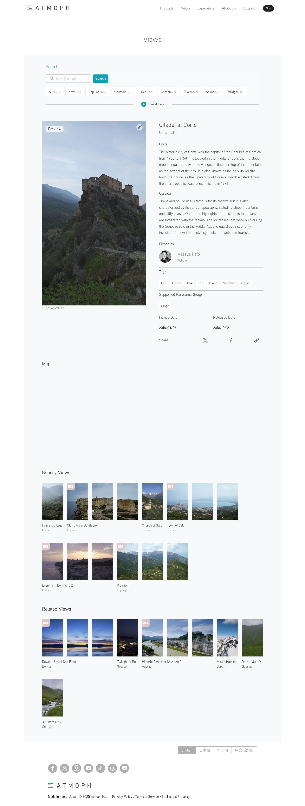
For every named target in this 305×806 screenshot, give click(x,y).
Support (238, 8)
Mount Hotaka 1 (227, 660)
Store (261, 8)
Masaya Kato (188, 252)
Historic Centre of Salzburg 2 (162, 660)
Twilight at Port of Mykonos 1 (127, 660)
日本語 (204, 748)
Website (182, 259)
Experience (194, 8)
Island (213, 281)
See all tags (152, 102)
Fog (189, 281)
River (194, 91)
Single (165, 304)
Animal (217, 91)
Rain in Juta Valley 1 (252, 660)
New (76, 91)
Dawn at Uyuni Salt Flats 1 (60, 660)
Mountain (126, 91)
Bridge (240, 91)
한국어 (222, 748)
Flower (177, 281)
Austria (146, 665)
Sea (149, 91)
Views (173, 8)
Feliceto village (52, 524)
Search (100, 78)
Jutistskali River (52, 720)
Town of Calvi (176, 524)
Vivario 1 (123, 584)
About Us (217, 8)
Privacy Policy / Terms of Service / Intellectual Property (151, 795)
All (55, 91)
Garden (172, 91)
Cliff (164, 281)
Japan (221, 665)
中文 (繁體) (244, 748)
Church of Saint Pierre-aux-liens (152, 524)
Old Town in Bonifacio (82, 524)
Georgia (247, 665)
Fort (201, 281)
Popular (100, 91)
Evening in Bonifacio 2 (57, 584)
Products (155, 8)
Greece (122, 665)
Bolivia (46, 665)
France (178, 130)
